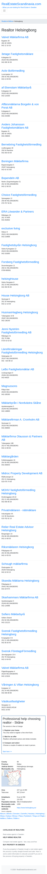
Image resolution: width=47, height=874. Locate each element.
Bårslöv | (10, 813)
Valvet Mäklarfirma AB (14, 37)
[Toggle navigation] (4, 11)
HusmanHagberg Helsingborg (19, 312)
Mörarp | (15, 816)
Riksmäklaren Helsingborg (17, 547)
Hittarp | (3, 816)
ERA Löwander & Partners (17, 211)
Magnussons (9, 386)
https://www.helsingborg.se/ (26, 808)
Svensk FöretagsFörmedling (18, 651)
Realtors (5, 21)
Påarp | (21, 816)
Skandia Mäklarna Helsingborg (20, 580)
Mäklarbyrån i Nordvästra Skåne (21, 402)
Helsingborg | (40, 813)
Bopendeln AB (10, 178)
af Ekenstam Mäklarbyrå (16, 87)
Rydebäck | (28, 816)
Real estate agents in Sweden (13, 834)
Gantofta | (24, 813)
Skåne (10, 21)
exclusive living (10, 228)
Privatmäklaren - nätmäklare (18, 510)
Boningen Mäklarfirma (14, 161)
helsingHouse (9, 278)
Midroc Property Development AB (21, 473)
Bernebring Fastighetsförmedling (21, 144)
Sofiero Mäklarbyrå (13, 614)
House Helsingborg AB (15, 295)
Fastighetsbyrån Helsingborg (19, 245)
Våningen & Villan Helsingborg (20, 684)
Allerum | (3, 813)
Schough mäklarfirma (14, 563)
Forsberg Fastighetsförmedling (20, 261)
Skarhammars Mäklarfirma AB (19, 597)
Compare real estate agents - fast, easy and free (20, 842)
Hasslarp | (32, 813)
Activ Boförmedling (12, 70)
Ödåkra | (10, 818)
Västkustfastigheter (13, 701)
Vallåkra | (3, 818)
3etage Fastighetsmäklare (17, 53)
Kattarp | (9, 816)
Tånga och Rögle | (38, 816)
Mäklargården (9, 456)
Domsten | (17, 813)
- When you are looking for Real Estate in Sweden (21, 5)
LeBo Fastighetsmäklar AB (17, 369)
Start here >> (7, 751)
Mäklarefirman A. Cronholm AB (20, 419)
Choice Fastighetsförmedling (19, 194)
